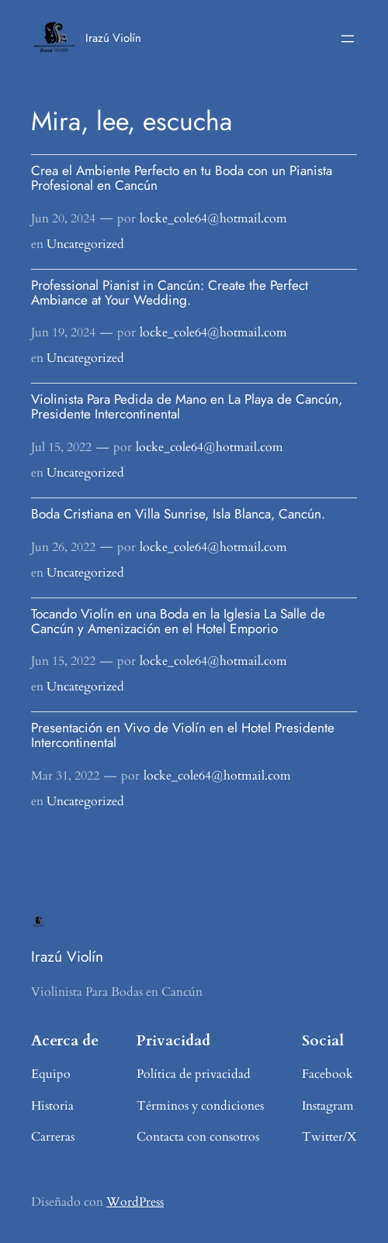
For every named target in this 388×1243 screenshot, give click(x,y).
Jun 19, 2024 (63, 332)
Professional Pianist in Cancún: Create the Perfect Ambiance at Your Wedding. (169, 292)
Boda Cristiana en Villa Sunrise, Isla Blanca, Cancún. (178, 513)
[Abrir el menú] (347, 38)
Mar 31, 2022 (65, 775)
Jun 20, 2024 (63, 218)
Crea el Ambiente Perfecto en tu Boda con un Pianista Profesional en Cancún (181, 177)
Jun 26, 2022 (63, 547)
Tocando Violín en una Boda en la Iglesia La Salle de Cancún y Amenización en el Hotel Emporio (178, 620)
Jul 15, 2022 (61, 447)
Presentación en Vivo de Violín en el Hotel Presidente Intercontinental (182, 734)
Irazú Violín (113, 37)
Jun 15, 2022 (63, 661)
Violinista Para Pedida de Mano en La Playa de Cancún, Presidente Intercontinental (186, 406)
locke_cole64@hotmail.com (213, 218)
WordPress (135, 1201)
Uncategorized (85, 244)
